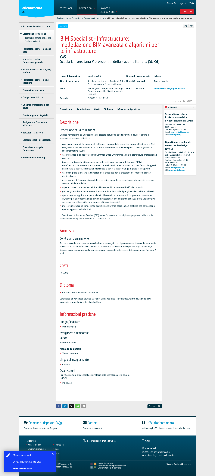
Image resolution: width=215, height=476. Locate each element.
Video (57, 448)
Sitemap (169, 464)
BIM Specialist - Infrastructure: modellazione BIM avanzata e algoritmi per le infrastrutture (149, 18)
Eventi (57, 453)
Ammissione (83, 109)
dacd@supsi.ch (177, 167)
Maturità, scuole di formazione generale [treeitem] (33, 61)
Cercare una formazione (94, 18)
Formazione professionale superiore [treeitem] (36, 81)
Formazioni (76, 18)
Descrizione (66, 109)
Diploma (108, 109)
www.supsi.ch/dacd (177, 170)
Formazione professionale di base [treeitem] (37, 50)
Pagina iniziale (63, 18)
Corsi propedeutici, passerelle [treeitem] (37, 140)
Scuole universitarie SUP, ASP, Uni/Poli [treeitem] (37, 71)
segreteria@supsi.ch (180, 132)
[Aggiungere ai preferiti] (191, 26)
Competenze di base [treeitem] (33, 97)
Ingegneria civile (176, 88)
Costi (97, 109)
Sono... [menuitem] (187, 11)
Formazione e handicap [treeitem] (34, 157)
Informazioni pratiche (128, 109)
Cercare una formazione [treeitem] (34, 33)
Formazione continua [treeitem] (33, 90)
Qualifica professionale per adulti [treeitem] (36, 106)
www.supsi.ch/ (175, 134)
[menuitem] (67, 7)
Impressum (187, 464)
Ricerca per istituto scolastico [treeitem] (38, 37)
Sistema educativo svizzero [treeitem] (36, 26)
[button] (58, 406)
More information (22, 468)
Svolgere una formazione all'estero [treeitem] (35, 124)
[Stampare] (185, 26)
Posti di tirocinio (34, 444)
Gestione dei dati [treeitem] (32, 41)
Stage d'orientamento (37, 448)
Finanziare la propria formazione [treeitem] (33, 149)
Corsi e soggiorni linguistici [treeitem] (36, 115)
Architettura (160, 88)
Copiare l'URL (154, 406)
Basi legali (178, 464)
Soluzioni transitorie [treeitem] (33, 132)
